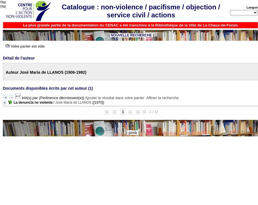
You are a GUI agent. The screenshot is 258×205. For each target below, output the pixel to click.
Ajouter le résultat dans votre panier (114, 98)
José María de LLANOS (73, 102)
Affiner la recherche (162, 98)
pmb (132, 132)
